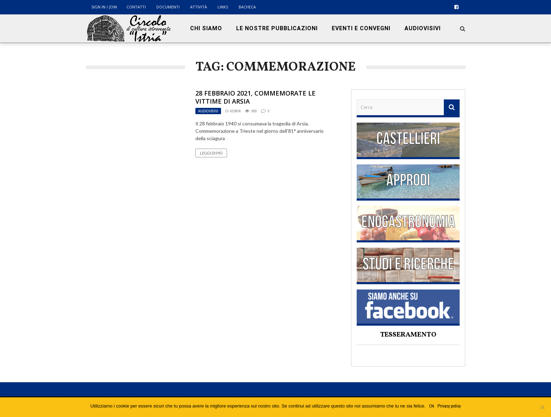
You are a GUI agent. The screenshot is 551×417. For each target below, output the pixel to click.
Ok (431, 406)
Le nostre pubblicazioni (277, 28)
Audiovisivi (422, 28)
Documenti (168, 6)
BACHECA (247, 6)
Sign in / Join (104, 6)
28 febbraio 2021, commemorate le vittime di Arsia (255, 97)
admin (235, 111)
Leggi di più (211, 153)
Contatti (136, 6)
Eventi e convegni (361, 28)
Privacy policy (449, 406)
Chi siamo (206, 28)
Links (223, 6)
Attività (198, 6)
